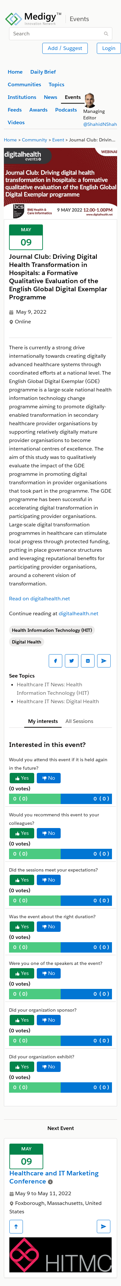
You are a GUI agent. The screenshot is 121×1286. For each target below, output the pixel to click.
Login (109, 48)
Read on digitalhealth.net (39, 598)
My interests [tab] (43, 721)
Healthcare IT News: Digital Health (58, 701)
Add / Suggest (65, 48)
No (48, 778)
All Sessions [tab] (79, 721)
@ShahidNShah (100, 124)
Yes (22, 778)
